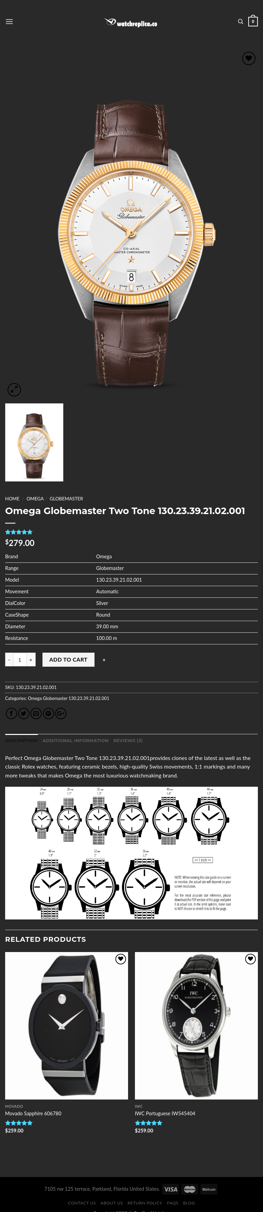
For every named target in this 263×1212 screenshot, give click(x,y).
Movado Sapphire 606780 (33, 1113)
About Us (112, 1202)
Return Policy (145, 1202)
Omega (34, 498)
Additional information (75, 740)
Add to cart (68, 659)
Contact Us (82, 1202)
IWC (139, 1106)
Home (12, 498)
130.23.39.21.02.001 (88, 698)
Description (21, 740)
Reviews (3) (128, 740)
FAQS (172, 1202)
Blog (189, 1202)
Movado (14, 1106)
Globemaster (66, 498)
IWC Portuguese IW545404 (165, 1113)
